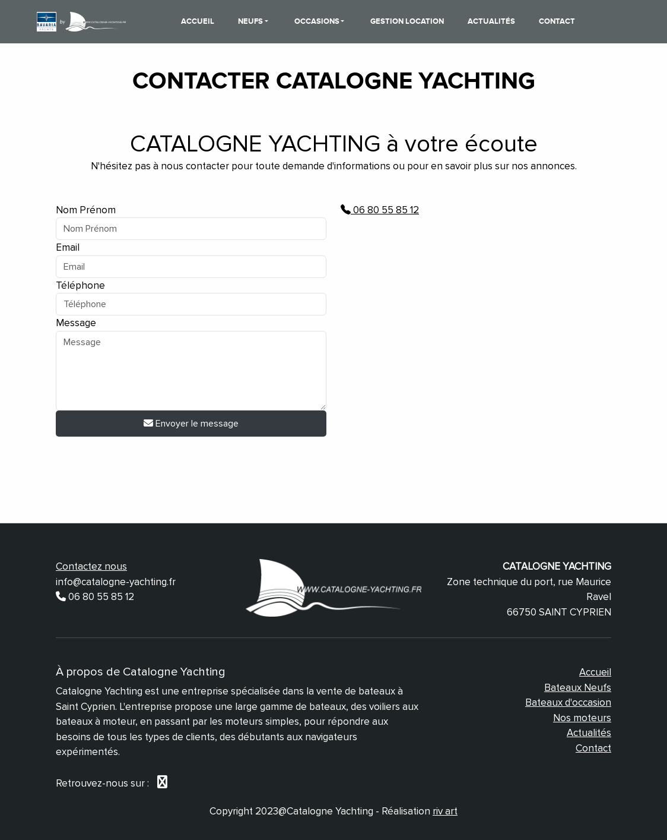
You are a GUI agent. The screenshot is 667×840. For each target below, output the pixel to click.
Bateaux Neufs (577, 687)
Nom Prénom (86, 210)
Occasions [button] (317, 21)
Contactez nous (91, 566)
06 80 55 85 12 (380, 210)
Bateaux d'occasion (568, 702)
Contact (557, 21)
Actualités (491, 21)
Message (76, 323)
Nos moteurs (582, 718)
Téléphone (80, 285)
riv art (445, 811)
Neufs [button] (251, 21)
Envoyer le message (191, 424)
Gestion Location (407, 21)
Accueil (197, 21)
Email (68, 247)
